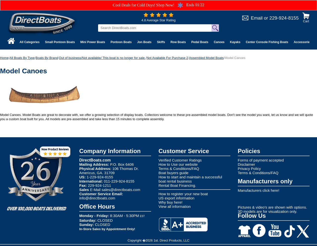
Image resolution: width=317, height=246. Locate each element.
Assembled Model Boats (206, 58)
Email (257, 18)
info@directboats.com (97, 198)
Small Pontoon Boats (60, 42)
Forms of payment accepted (261, 160)
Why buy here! (170, 202)
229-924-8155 (284, 18)
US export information (176, 198)
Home (4, 58)
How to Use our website (178, 164)
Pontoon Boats (121, 42)
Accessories (302, 42)
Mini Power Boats (92, 42)
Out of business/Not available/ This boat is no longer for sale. (102, 58)
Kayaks (235, 42)
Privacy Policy (249, 168)
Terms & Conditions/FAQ (178, 168)
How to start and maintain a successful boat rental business (190, 179)
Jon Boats (144, 42)
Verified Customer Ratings (180, 160)
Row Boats (178, 42)
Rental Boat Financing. (177, 185)
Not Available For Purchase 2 (167, 58)
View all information (174, 206)
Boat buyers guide (173, 173)
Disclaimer (246, 164)
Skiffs (161, 42)
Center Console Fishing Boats (267, 42)
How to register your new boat (183, 194)
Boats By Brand (47, 58)
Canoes (219, 42)
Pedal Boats (199, 42)
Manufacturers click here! (258, 190)
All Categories (30, 42)
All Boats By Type (22, 58)
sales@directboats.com (121, 190)
